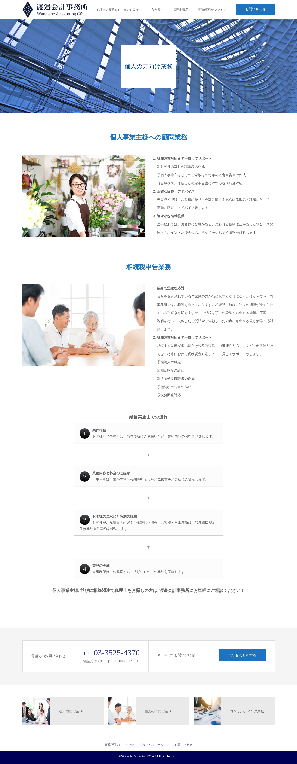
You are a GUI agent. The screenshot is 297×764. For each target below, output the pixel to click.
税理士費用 (180, 9)
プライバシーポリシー (155, 744)
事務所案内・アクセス (120, 744)
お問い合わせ (255, 9)
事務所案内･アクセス (212, 9)
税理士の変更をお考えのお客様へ (119, 9)
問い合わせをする (242, 655)
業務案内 (157, 9)
